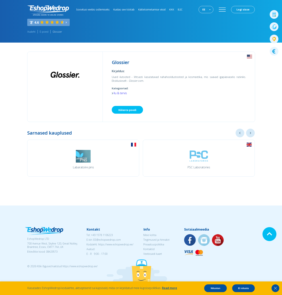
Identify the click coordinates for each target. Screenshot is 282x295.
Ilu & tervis (120, 93)
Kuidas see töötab (124, 9)
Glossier (57, 31)
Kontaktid (149, 249)
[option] (83, 158)
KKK (171, 9)
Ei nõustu (243, 288)
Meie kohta (149, 235)
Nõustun (215, 288)
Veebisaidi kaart (152, 253)
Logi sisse (243, 9)
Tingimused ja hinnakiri (156, 239)
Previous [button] (240, 133)
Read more (169, 288)
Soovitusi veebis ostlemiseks (93, 9)
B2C (180, 9)
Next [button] (250, 133)
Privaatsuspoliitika (153, 244)
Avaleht (31, 31)
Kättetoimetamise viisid (152, 9)
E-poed (44, 31)
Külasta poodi (127, 110)
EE (203, 9)
